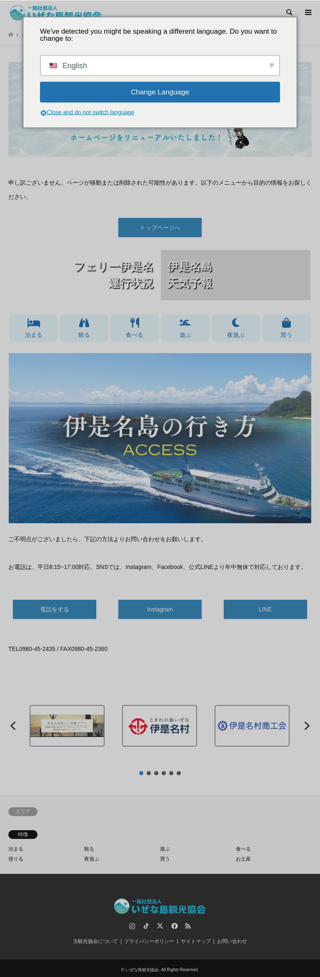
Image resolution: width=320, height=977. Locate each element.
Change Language (160, 92)
